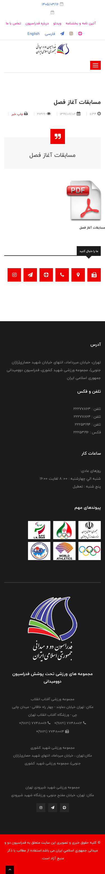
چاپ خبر (17, 114)
